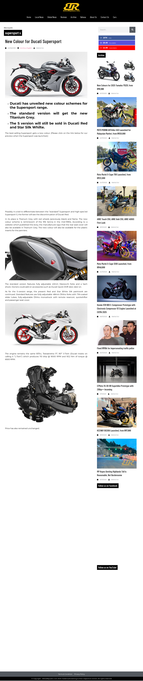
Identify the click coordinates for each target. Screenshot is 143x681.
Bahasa (84, 17)
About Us (95, 17)
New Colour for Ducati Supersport (33, 42)
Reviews (63, 17)
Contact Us (108, 17)
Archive (74, 17)
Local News (36, 17)
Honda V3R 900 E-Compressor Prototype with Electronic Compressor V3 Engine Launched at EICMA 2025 (116, 309)
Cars (119, 17)
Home (24, 17)
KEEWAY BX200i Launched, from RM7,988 (114, 431)
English (29, 48)
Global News (50, 17)
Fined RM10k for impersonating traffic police (115, 348)
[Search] (132, 30)
